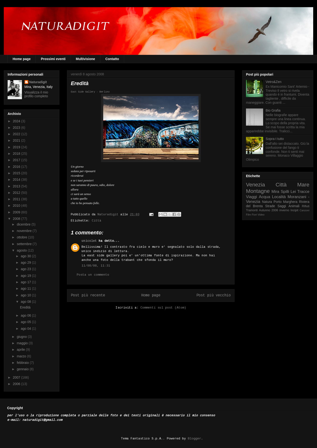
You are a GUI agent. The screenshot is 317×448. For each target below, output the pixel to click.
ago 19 (26, 276)
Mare (303, 185)
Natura (267, 202)
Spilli (285, 191)
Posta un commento (93, 275)
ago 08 (26, 302)
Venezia (255, 185)
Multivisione (85, 59)
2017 (17, 160)
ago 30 (26, 256)
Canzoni (304, 210)
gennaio (23, 369)
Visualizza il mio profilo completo (36, 94)
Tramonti (252, 210)
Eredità (25, 307)
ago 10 (26, 295)
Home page (22, 59)
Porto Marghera (285, 202)
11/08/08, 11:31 (96, 266)
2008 (17, 219)
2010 (17, 205)
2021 (17, 140)
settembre (24, 244)
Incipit (294, 210)
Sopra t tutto (275, 139)
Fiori (254, 214)
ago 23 (26, 269)
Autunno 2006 (268, 210)
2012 (17, 193)
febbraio (23, 363)
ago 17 (26, 282)
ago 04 (26, 328)
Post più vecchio (213, 295)
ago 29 (26, 262)
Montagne (258, 191)
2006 (17, 384)
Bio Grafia (273, 110)
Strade (270, 206)
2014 (17, 179)
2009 (17, 212)
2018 (17, 153)
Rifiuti (306, 206)
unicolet (89, 241)
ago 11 (26, 288)
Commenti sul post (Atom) (163, 307)
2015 (17, 173)
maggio (23, 343)
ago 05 (26, 322)
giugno (22, 337)
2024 (17, 121)
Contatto (112, 59)
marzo (22, 356)
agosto (22, 250)
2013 (17, 186)
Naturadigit (108, 214)
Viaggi (251, 197)
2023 (17, 127)
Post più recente (88, 295)
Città (96, 220)
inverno (284, 210)
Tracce (303, 191)
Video (261, 214)
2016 (17, 167)
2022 (17, 134)
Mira (275, 191)
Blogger (194, 438)
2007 (17, 377)
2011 (17, 199)
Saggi (281, 206)
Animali (293, 206)
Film (248, 214)
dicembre (24, 224)
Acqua (264, 197)
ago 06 (26, 315)
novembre (24, 231)
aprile (21, 349)
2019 (17, 147)
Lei (293, 191)
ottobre (22, 237)
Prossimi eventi (53, 59)
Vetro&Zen (273, 82)
